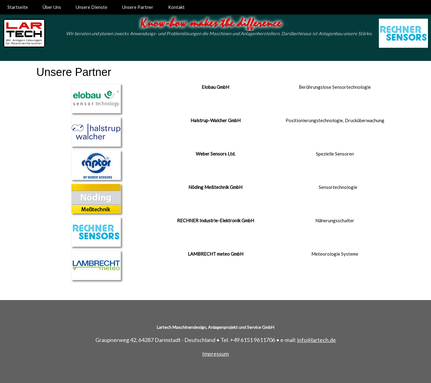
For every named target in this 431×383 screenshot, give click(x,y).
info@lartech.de (316, 339)
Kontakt (176, 7)
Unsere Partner (137, 7)
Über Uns (52, 7)
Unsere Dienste (91, 7)
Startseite (17, 7)
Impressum (215, 353)
